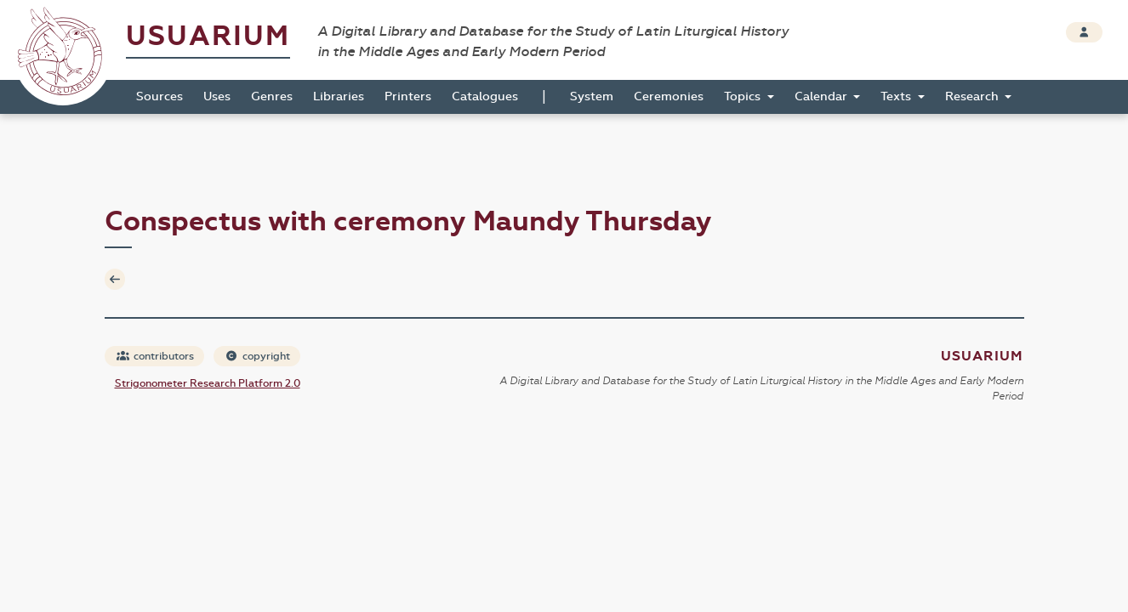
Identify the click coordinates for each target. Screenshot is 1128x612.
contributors (155, 356)
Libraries (338, 96)
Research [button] (973, 96)
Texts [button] (897, 96)
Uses (217, 96)
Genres (272, 96)
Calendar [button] (823, 96)
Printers (408, 96)
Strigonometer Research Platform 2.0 (207, 383)
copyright (257, 356)
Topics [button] (744, 96)
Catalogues (485, 96)
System (591, 96)
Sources (159, 96)
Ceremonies (669, 96)
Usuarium (208, 36)
